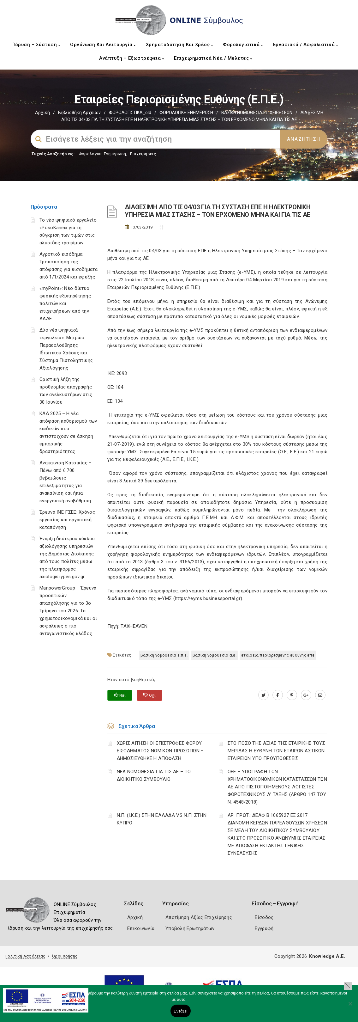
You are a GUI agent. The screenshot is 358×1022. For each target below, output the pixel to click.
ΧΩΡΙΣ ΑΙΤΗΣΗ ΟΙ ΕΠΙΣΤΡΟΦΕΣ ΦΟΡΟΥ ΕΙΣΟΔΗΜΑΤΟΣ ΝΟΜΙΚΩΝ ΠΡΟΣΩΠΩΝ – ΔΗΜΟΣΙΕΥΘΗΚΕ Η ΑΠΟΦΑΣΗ (160, 750)
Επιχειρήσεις (143, 153)
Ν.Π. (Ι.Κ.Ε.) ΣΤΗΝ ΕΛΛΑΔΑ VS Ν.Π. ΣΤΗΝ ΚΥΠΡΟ (161, 819)
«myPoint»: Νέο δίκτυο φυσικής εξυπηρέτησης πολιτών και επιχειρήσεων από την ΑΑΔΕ (65, 303)
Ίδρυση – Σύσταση (36, 44)
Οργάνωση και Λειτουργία (103, 44)
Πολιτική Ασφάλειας (25, 956)
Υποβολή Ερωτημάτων (189, 928)
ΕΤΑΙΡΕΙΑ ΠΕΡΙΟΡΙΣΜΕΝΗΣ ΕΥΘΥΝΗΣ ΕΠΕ (277, 655)
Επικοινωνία (140, 928)
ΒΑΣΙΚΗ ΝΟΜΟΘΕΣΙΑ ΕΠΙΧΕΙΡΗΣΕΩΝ (256, 112)
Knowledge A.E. (327, 956)
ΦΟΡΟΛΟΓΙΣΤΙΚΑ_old (130, 112)
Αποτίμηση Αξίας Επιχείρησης (198, 917)
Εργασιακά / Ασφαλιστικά (305, 44)
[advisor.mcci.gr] (320, 695)
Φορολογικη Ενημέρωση (102, 153)
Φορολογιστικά (243, 44)
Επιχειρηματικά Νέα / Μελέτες (213, 58)
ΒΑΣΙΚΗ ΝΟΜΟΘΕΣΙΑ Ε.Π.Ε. (164, 655)
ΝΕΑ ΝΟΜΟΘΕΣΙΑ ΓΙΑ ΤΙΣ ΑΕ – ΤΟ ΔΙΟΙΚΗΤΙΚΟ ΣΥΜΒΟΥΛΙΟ (154, 775)
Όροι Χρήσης (64, 956)
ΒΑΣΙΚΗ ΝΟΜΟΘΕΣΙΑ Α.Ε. (214, 655)
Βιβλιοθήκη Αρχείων (79, 112)
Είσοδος (264, 917)
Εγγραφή (264, 928)
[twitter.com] (263, 695)
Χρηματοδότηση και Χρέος (179, 44)
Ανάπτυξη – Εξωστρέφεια (131, 58)
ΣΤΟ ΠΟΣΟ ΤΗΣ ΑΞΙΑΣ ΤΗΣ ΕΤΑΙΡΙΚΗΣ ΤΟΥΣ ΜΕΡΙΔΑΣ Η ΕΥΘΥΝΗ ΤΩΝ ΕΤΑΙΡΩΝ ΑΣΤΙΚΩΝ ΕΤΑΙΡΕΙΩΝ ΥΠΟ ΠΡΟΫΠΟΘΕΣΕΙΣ (276, 750)
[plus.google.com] (306, 695)
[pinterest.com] (292, 695)
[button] (348, 986)
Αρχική (42, 112)
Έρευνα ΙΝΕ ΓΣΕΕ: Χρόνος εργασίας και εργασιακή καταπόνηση (67, 519)
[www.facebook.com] (278, 695)
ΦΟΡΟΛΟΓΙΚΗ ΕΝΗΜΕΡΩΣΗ (186, 112)
